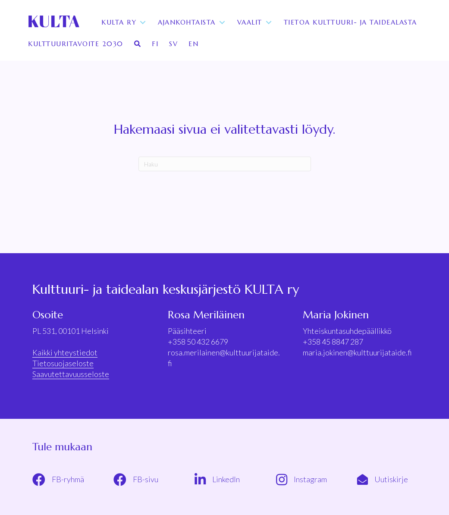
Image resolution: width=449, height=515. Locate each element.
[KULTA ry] (53, 22)
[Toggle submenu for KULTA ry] (143, 23)
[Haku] (224, 164)
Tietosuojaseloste (63, 363)
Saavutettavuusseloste (70, 374)
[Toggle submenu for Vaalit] (269, 23)
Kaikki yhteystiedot (64, 352)
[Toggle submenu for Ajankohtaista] (222, 23)
